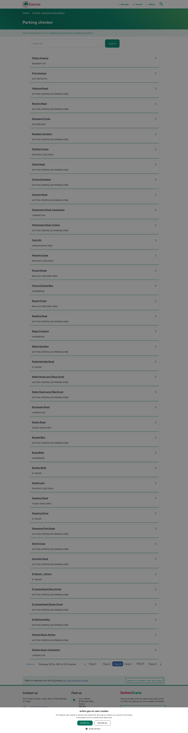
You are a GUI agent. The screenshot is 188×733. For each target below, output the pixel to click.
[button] (94, 728)
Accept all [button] (85, 723)
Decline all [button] (102, 723)
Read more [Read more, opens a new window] (108, 717)
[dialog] (94, 720)
